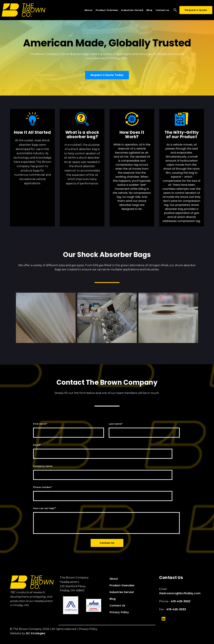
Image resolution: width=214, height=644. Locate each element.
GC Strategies (35, 633)
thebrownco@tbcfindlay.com (179, 593)
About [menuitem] (114, 579)
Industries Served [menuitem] (122, 592)
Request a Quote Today (107, 75)
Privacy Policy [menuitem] (119, 612)
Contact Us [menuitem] (117, 605)
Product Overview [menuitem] (122, 585)
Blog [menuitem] (113, 599)
